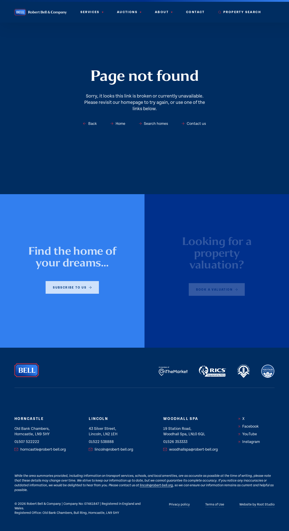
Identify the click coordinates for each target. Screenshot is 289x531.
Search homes (153, 123)
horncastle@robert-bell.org (40, 449)
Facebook (248, 426)
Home (117, 123)
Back (90, 123)
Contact (195, 12)
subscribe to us (72, 283)
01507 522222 (26, 442)
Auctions (129, 12)
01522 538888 (101, 442)
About (163, 12)
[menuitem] (91, 12)
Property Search (239, 12)
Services (91, 12)
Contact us (194, 123)
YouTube (247, 434)
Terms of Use (214, 504)
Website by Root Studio (257, 504)
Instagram (249, 442)
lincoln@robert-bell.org (111, 449)
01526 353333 (175, 442)
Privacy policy (179, 504)
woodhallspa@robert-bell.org (190, 449)
